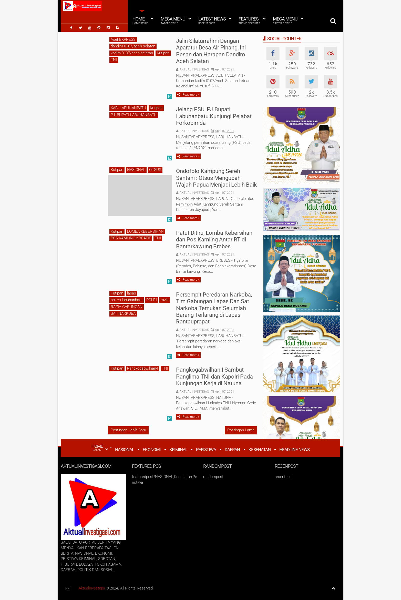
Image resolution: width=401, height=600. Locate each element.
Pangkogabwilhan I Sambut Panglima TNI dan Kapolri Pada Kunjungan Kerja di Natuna (214, 377)
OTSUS (155, 169)
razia (165, 300)
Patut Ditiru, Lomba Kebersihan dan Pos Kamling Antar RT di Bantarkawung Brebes (214, 240)
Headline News (294, 449)
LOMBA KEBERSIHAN (145, 231)
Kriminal (178, 449)
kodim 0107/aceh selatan (132, 53)
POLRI (151, 300)
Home (140, 20)
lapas (131, 293)
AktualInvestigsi (92, 588)
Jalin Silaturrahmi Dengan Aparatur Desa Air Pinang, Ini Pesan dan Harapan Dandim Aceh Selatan (211, 51)
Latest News (212, 20)
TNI (114, 59)
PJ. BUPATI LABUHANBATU (134, 115)
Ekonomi (152, 449)
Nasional (124, 449)
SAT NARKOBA (123, 313)
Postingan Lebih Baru (128, 430)
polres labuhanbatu (126, 300)
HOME (97, 448)
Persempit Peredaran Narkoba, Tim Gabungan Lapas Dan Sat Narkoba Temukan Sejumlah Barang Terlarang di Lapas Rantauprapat (214, 308)
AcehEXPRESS (123, 39)
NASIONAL (136, 169)
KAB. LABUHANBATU (128, 108)
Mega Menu (173, 20)
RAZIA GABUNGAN (126, 306)
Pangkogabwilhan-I (142, 368)
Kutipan (163, 53)
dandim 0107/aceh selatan (133, 46)
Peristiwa (206, 449)
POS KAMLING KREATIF (131, 238)
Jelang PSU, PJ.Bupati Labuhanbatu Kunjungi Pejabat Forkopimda (214, 116)
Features (249, 20)
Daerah (232, 449)
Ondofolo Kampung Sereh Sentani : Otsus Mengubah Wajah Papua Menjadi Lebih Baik (216, 178)
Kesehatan (260, 449)
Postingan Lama (240, 430)
